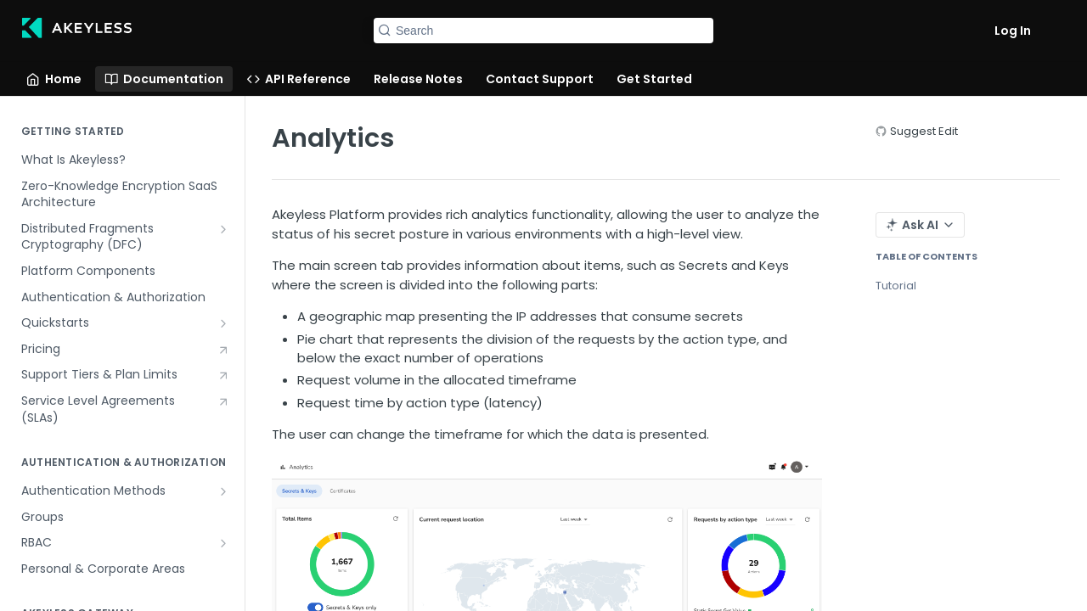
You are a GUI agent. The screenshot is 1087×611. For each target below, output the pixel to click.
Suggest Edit (924, 131)
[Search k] (543, 30)
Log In (1012, 30)
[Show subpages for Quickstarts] (223, 323)
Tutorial (896, 285)
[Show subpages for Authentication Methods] (223, 491)
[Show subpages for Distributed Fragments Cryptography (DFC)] (223, 229)
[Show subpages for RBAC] (223, 543)
